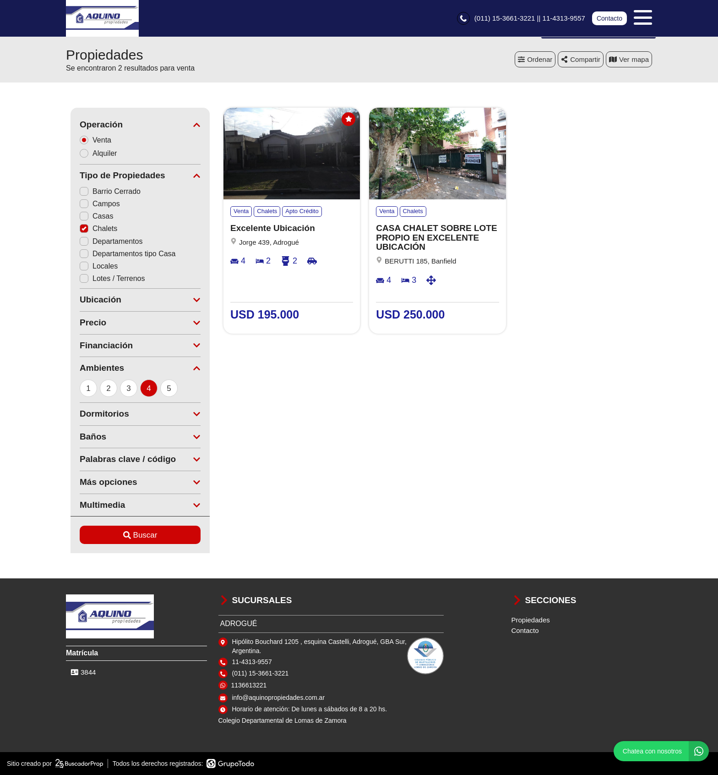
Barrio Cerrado (105, 191)
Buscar (136, 535)
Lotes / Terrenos (107, 278)
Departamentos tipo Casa (123, 253)
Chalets (94, 228)
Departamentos (106, 241)
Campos (95, 203)
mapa (629, 59)
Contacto (609, 18)
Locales (94, 266)
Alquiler (96, 153)
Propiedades (530, 620)
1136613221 (249, 685)
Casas (92, 216)
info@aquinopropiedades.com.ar (278, 697)
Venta (94, 140)
